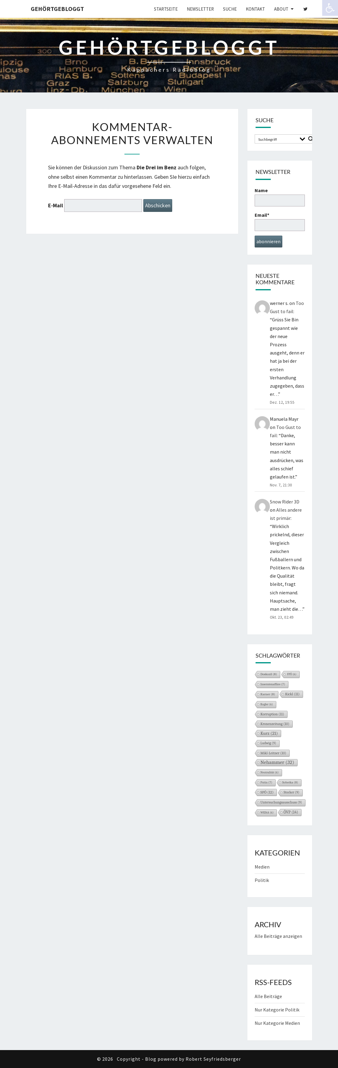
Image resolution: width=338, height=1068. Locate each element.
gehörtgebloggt (57, 8)
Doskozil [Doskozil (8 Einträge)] (268, 674)
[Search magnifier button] (311, 139)
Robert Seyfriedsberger (213, 1059)
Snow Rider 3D (284, 502)
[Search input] (276, 138)
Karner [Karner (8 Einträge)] (267, 694)
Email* (280, 221)
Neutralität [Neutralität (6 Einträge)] (269, 772)
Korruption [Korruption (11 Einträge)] (272, 714)
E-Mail (55, 205)
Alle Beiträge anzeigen (278, 936)
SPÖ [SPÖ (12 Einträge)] (267, 792)
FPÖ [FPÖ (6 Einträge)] (291, 674)
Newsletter (200, 9)
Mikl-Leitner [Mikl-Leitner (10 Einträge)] (273, 753)
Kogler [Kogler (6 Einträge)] (266, 704)
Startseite (166, 9)
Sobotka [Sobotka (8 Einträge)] (290, 782)
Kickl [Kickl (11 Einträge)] (292, 694)
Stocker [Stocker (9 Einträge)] (291, 792)
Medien (262, 867)
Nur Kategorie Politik (277, 1010)
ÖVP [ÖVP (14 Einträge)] (291, 812)
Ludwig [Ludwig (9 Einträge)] (268, 743)
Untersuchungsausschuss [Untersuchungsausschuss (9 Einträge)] (281, 802)
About (281, 9)
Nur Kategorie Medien (277, 1023)
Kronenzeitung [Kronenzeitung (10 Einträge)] (274, 724)
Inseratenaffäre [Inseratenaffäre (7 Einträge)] (272, 684)
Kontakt (255, 9)
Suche (230, 9)
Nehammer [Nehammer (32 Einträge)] (277, 762)
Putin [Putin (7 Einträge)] (266, 782)
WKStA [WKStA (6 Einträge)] (267, 812)
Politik (262, 880)
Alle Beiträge (268, 996)
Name (280, 196)
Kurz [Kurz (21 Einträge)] (269, 733)
